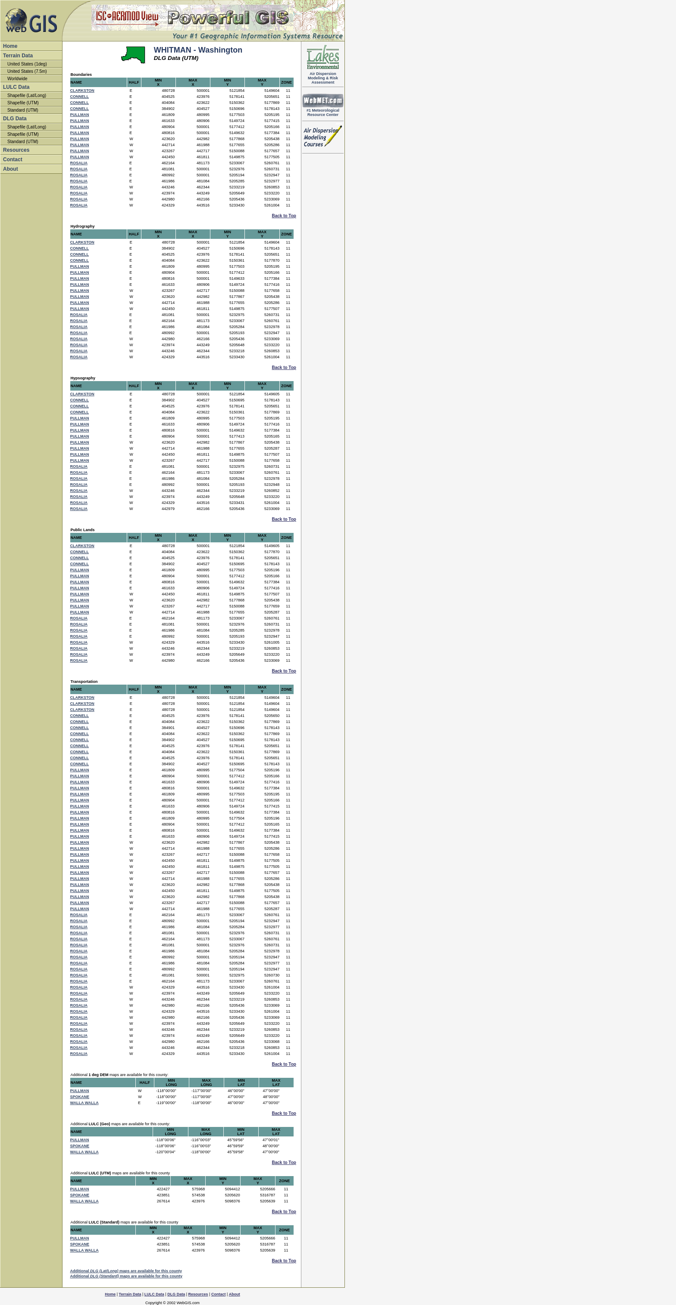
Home (10, 46)
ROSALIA (79, 163)
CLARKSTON (82, 90)
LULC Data (16, 87)
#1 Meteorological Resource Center (322, 111)
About (10, 169)
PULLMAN (79, 115)
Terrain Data (18, 56)
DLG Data (15, 119)
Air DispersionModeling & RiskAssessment (323, 76)
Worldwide (17, 78)
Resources (16, 150)
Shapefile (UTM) (23, 102)
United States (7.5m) (27, 71)
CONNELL (79, 96)
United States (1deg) (27, 64)
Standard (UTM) (22, 110)
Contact (12, 159)
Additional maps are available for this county (126, 1271)
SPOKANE (80, 1097)
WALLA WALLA (84, 1103)
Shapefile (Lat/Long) (26, 95)
